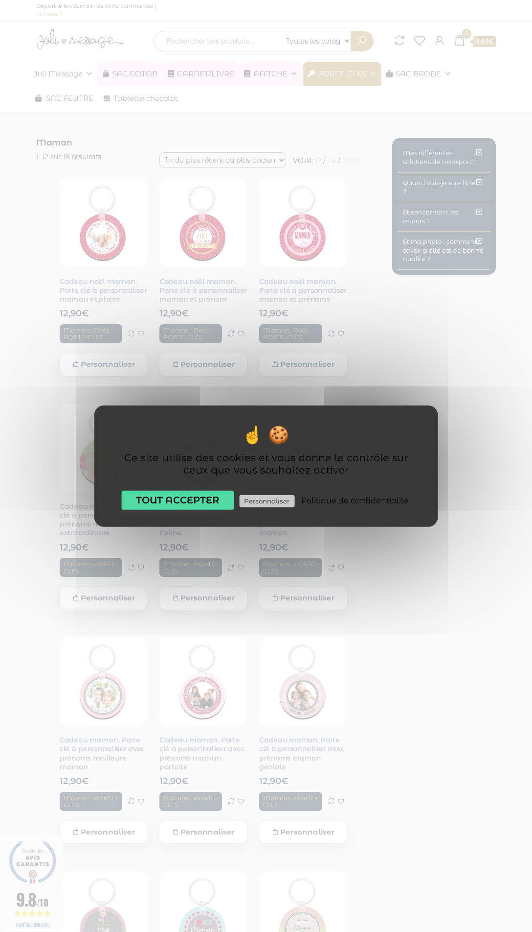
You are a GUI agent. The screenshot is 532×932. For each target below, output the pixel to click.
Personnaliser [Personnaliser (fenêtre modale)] (266, 500)
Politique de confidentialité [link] (355, 500)
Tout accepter (177, 499)
